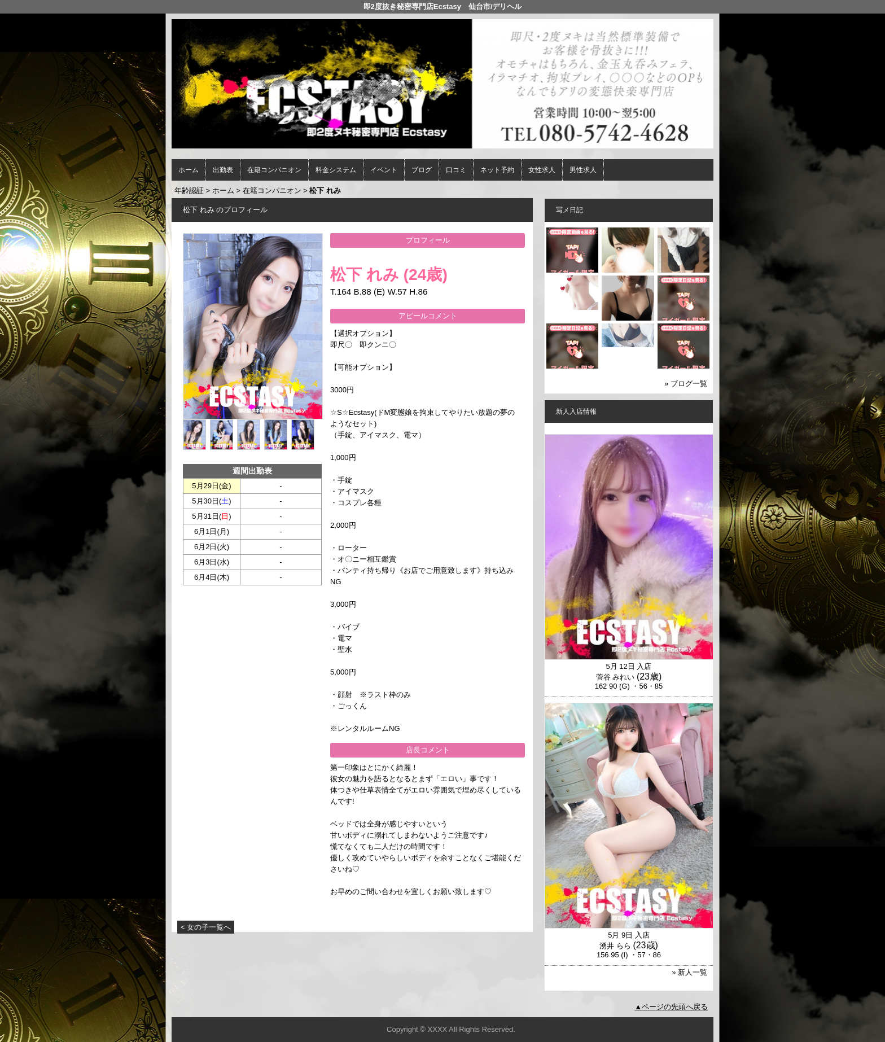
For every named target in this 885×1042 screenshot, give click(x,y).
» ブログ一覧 (685, 383)
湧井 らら (615, 946)
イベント (383, 170)
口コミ (456, 170)
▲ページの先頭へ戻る (671, 1006)
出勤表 (223, 170)
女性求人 (541, 170)
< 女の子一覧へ (206, 927)
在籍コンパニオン (274, 170)
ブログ (421, 170)
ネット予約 (497, 170)
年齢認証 (189, 190)
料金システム (336, 170)
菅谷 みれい (615, 677)
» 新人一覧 (689, 972)
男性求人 (583, 170)
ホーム (188, 170)
